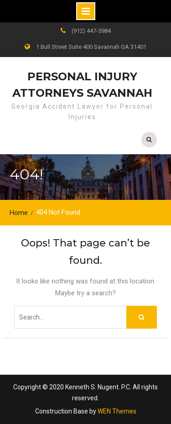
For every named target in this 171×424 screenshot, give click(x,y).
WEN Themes (117, 411)
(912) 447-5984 (91, 30)
